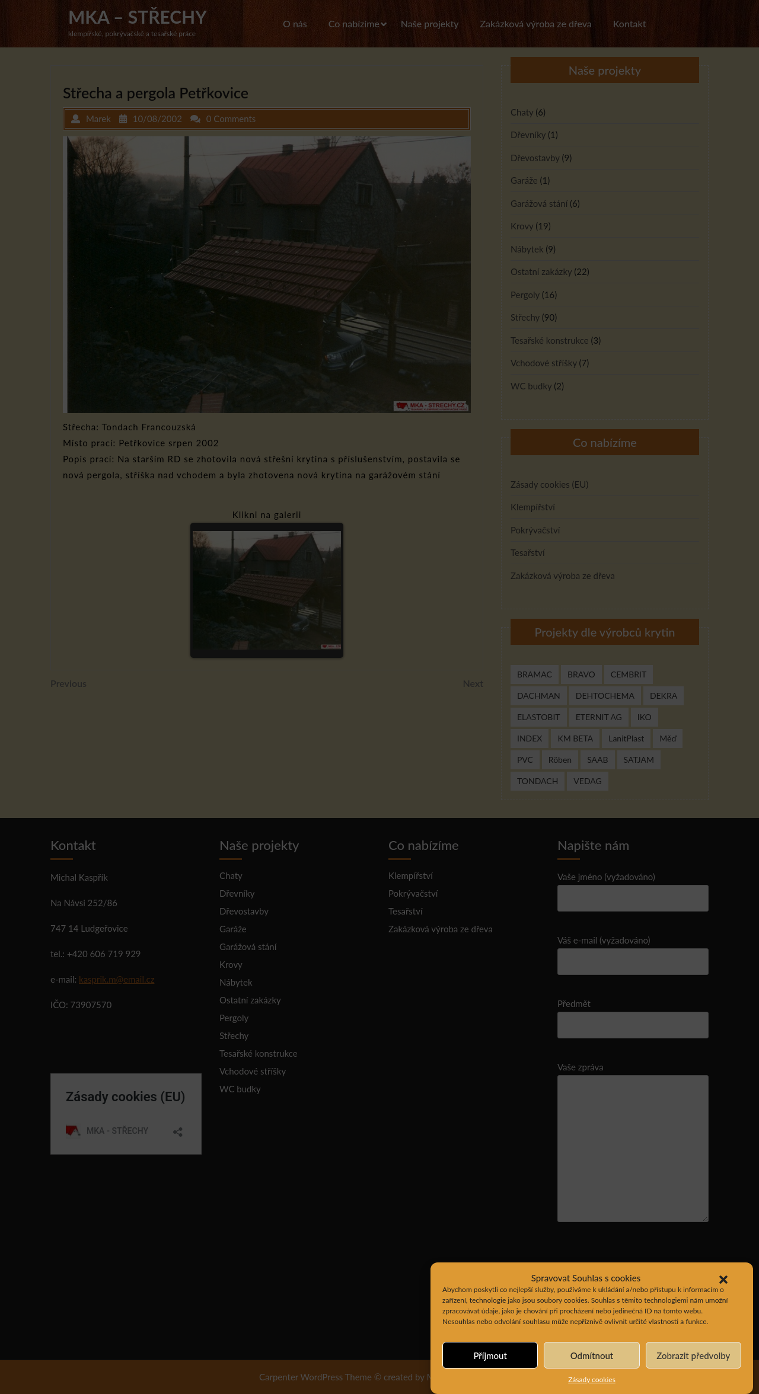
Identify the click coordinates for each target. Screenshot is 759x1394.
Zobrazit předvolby (693, 1355)
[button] (723, 1278)
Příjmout (489, 1355)
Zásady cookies (592, 1380)
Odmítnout (592, 1355)
